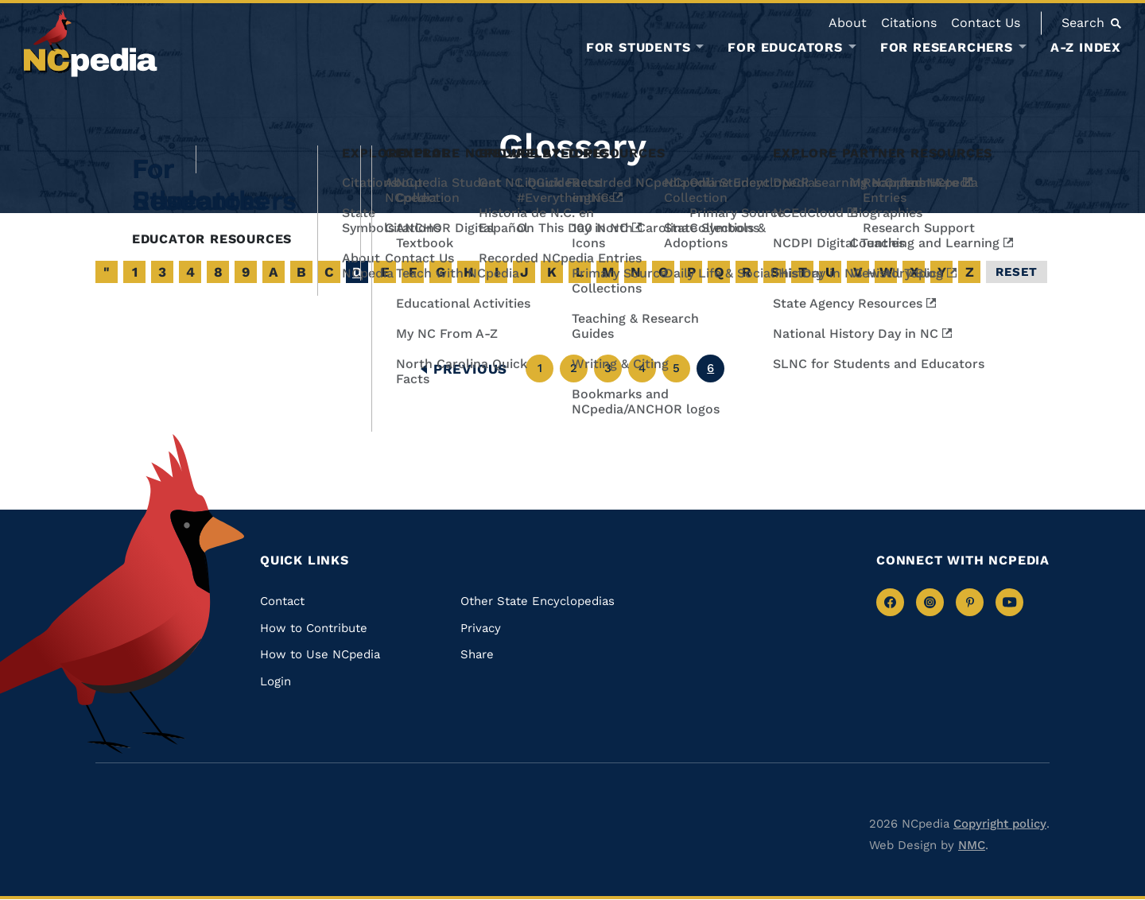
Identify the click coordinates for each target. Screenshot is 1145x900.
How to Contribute (313, 628)
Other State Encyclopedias (537, 601)
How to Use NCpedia (320, 654)
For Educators (785, 48)
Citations (909, 22)
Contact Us (985, 22)
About (848, 22)
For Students (638, 48)
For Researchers (946, 48)
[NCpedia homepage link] (90, 43)
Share (477, 654)
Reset (1017, 272)
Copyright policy (999, 824)
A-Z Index (1085, 47)
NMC (971, 845)
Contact (282, 601)
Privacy (480, 628)
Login (275, 681)
